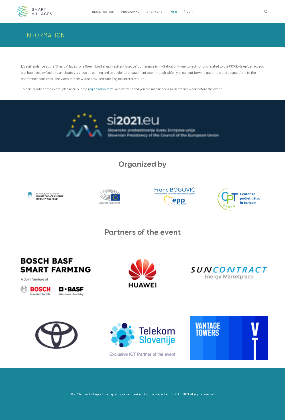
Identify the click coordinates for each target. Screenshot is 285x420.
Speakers (155, 11)
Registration (103, 11)
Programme (130, 11)
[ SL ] (188, 11)
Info (173, 11)
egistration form (101, 89)
